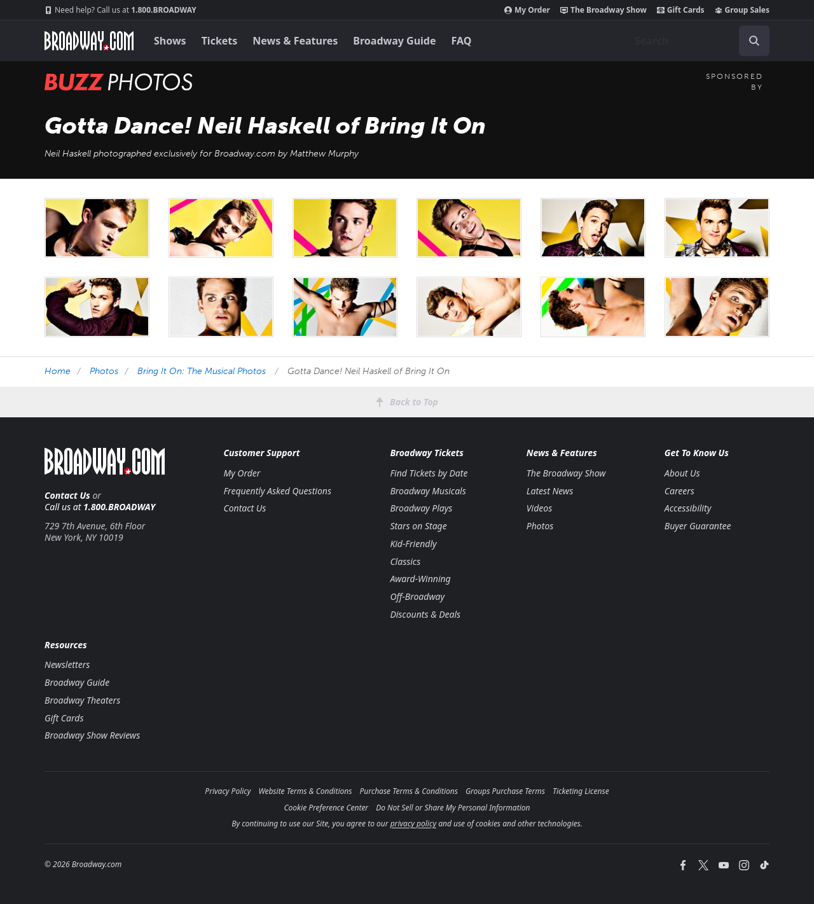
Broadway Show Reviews (92, 735)
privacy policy (413, 823)
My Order (527, 10)
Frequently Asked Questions (277, 491)
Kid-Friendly (413, 544)
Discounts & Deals (425, 614)
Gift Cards (681, 10)
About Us (682, 473)
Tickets (220, 41)
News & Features (295, 41)
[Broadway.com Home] (89, 40)
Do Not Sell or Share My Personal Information (453, 807)
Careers (679, 491)
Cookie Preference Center (326, 807)
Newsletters (67, 664)
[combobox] (696, 40)
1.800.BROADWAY (121, 10)
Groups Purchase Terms (505, 791)
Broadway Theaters (82, 700)
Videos (539, 508)
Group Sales (742, 10)
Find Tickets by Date (428, 473)
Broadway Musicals (428, 491)
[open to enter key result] (754, 40)
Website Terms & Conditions (305, 791)
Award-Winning (420, 579)
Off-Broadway (417, 596)
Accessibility (688, 508)
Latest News (550, 491)
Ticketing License (581, 791)
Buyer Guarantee (698, 526)
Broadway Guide (394, 41)
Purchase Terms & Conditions (408, 791)
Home (58, 371)
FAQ (462, 41)
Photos (104, 371)
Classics (405, 561)
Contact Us (67, 495)
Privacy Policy (228, 791)
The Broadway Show (603, 10)
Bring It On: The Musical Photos (201, 371)
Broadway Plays (421, 508)
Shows (170, 41)
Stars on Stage (418, 526)
